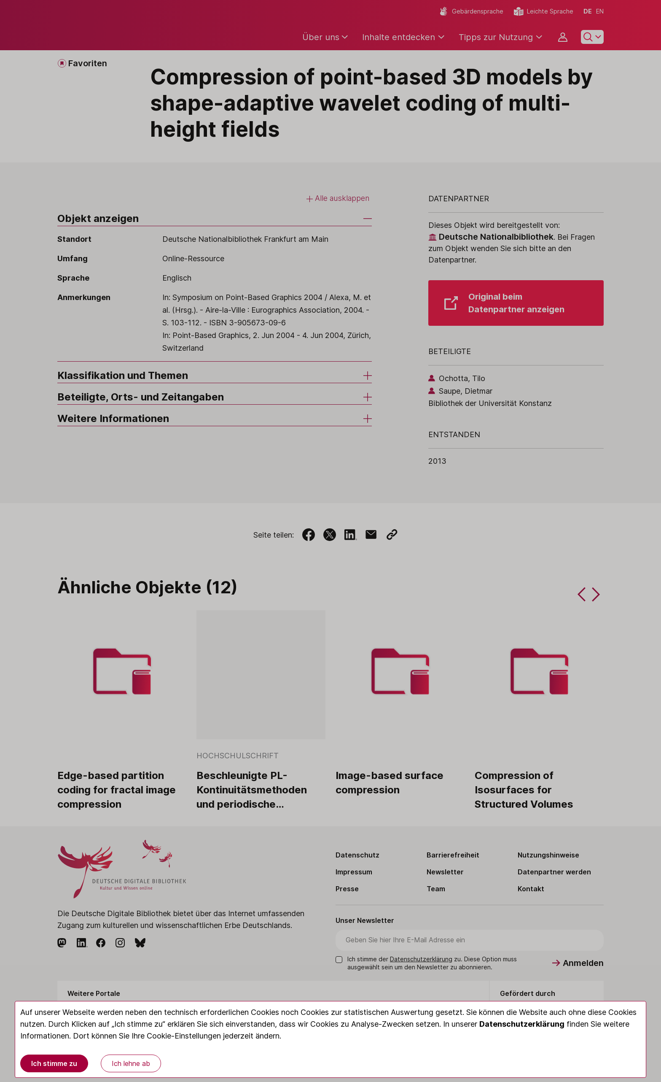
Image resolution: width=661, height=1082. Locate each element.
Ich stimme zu (54, 1063)
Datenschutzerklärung (521, 1024)
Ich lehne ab (131, 1063)
